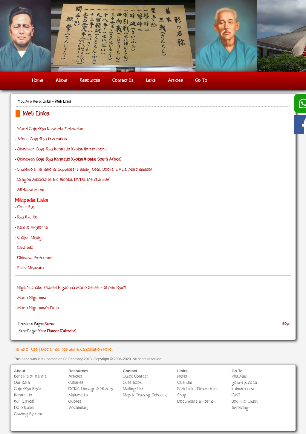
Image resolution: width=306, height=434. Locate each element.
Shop (181, 395)
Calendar (184, 383)
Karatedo (25, 248)
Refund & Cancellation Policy (87, 350)
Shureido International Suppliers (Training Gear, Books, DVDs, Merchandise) (84, 170)
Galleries (75, 383)
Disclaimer (50, 350)
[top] (286, 324)
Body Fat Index (245, 401)
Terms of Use (26, 350)
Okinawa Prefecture (35, 258)
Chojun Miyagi (30, 238)
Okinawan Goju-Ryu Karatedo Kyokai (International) (62, 149)
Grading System (28, 414)
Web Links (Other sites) (197, 389)
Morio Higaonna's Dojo (38, 308)
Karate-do (23, 395)
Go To (201, 81)
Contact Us (123, 81)
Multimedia (78, 395)
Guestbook (132, 383)
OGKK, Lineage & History (90, 389)
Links (151, 81)
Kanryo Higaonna (32, 227)
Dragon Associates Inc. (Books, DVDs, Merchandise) (63, 180)
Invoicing (240, 408)
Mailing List (133, 389)
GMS (236, 395)
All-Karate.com (30, 190)
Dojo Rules (24, 408)
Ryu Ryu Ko (27, 217)
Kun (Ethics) (24, 401)
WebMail (239, 376)
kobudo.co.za (243, 389)
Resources (90, 81)
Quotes (74, 401)
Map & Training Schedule (145, 395)
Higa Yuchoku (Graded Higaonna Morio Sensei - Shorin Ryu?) (71, 288)
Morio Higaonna (31, 298)
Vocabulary (78, 408)
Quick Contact (135, 376)
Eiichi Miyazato (30, 268)
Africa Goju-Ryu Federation (42, 139)
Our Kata (22, 383)
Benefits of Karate (30, 376)
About (62, 81)
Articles (175, 81)
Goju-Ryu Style (27, 389)
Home (37, 81)
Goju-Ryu (25, 207)
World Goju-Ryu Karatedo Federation (50, 129)
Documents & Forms (195, 401)
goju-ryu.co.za (244, 383)
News (182, 376)
